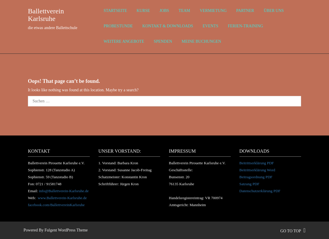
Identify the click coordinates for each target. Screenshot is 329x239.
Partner (245, 10)
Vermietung (213, 10)
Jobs (164, 10)
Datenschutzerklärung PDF (259, 191)
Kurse (143, 10)
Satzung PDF (249, 184)
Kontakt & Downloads (167, 26)
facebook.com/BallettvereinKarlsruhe (56, 205)
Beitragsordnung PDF (256, 177)
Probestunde (118, 26)
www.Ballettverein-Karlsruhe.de (62, 198)
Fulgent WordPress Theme (65, 230)
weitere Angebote (124, 41)
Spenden (163, 41)
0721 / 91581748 (48, 184)
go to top (292, 231)
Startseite (115, 10)
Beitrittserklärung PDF (256, 163)
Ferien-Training (245, 26)
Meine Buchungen (201, 41)
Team (184, 10)
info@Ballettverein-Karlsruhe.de (64, 191)
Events (210, 26)
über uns (274, 10)
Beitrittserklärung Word (257, 170)
